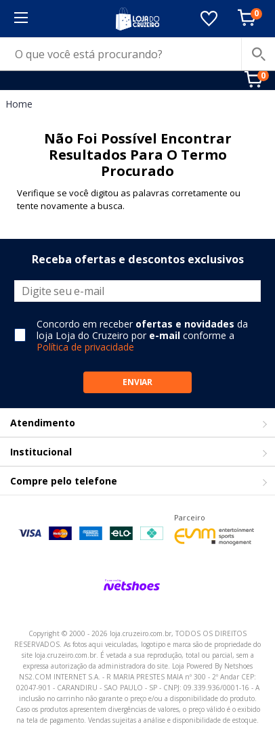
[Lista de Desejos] (208, 18)
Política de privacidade (85, 346)
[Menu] (21, 19)
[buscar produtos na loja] (258, 54)
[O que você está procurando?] (137, 54)
